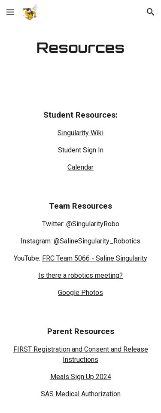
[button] (10, 12)
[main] (80, 47)
